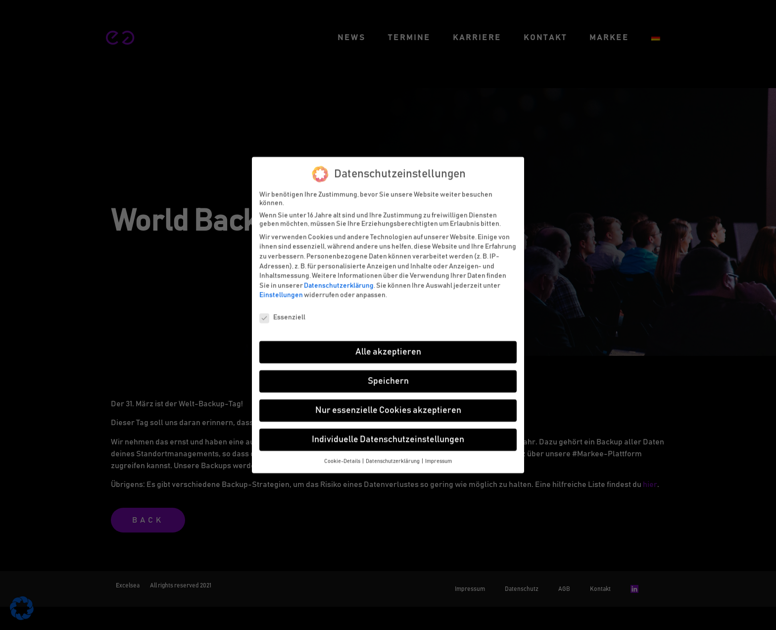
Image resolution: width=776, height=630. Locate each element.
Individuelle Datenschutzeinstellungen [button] (388, 436)
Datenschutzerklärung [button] (393, 457)
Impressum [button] (438, 457)
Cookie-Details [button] (342, 457)
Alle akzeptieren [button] (388, 348)
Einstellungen (281, 292)
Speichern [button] (388, 377)
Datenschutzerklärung (339, 282)
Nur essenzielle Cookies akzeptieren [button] (388, 406)
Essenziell (282, 314)
